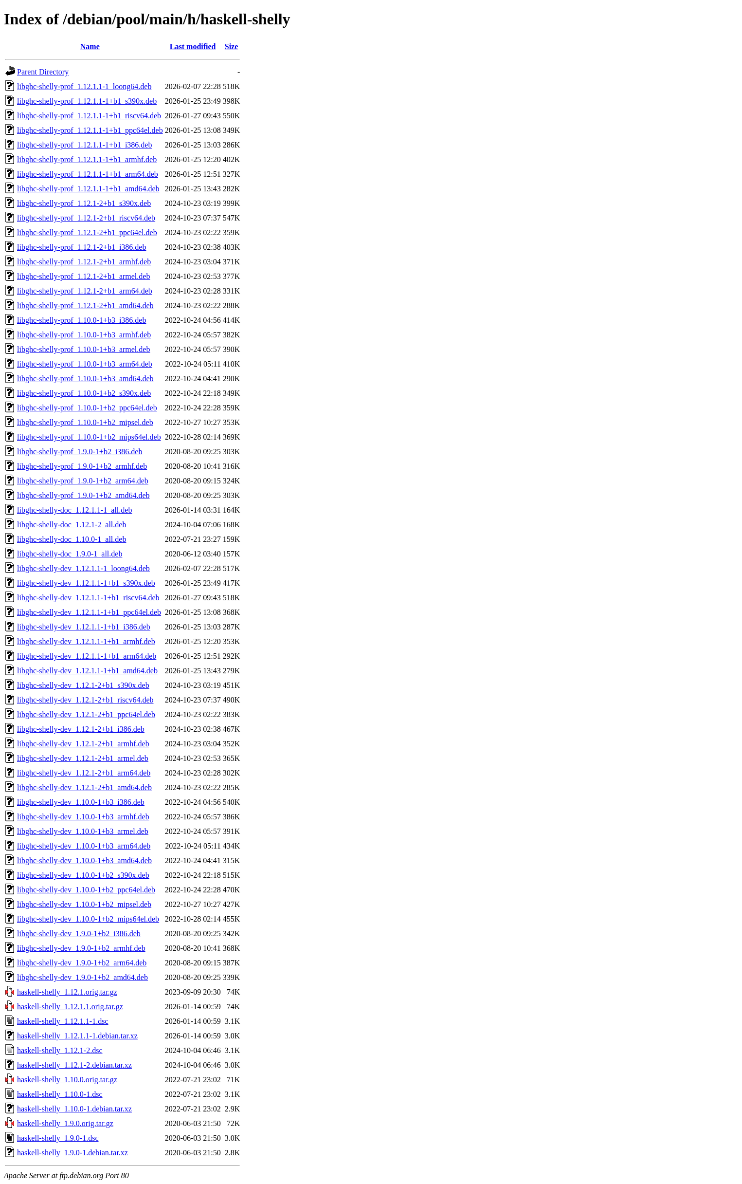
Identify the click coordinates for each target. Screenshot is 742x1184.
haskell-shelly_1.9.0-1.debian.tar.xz (72, 1152)
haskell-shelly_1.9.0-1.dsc (58, 1138)
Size (231, 46)
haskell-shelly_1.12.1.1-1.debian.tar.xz (77, 1036)
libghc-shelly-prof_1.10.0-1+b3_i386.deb (81, 320)
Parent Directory (43, 72)
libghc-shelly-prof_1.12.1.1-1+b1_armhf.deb (87, 159)
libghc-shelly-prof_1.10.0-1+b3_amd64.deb (85, 378)
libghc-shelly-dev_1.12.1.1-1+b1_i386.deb (83, 627)
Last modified (193, 46)
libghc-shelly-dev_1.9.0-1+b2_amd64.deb (82, 977)
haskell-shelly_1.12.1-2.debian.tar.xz (74, 1065)
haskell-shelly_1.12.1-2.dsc (60, 1050)
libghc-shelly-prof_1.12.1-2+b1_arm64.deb (84, 291)
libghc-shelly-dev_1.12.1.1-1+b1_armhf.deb (86, 641)
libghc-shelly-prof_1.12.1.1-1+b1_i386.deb (84, 145)
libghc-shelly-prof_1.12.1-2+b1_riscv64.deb (86, 218)
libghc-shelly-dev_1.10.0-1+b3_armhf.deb (83, 817)
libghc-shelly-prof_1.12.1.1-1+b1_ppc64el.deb (90, 130)
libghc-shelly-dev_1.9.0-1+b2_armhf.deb (81, 948)
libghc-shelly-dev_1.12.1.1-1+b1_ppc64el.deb (89, 612)
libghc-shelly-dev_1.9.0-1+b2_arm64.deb (81, 963)
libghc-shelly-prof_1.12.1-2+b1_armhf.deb (84, 262)
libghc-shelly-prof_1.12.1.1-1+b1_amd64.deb (88, 189)
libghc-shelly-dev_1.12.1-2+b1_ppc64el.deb (86, 714)
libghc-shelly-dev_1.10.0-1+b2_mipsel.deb (84, 904)
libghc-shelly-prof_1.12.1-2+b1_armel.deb (83, 276)
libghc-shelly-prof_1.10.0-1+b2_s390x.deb (84, 393)
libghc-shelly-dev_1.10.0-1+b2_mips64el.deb (88, 919)
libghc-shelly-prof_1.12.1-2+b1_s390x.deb (84, 203)
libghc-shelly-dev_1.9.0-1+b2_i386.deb (79, 933)
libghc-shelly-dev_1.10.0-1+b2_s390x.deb (83, 875)
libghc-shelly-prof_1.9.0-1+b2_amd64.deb (83, 495)
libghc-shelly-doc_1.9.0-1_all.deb (69, 554)
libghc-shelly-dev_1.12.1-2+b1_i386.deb (81, 729)
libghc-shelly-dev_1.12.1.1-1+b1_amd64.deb (87, 670)
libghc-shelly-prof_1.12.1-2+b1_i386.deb (81, 247)
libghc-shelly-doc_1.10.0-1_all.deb (71, 539)
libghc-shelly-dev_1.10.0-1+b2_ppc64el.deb (86, 890)
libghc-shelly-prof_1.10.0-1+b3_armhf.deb (84, 335)
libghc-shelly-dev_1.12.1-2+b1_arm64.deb (83, 773)
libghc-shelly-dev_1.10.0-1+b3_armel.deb (82, 831)
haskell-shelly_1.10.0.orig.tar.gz (67, 1079)
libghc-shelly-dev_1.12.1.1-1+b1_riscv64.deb (88, 597)
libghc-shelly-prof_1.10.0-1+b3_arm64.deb (84, 364)
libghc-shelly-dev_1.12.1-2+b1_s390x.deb (83, 685)
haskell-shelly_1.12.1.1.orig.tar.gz (70, 1006)
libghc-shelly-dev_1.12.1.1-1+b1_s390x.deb (86, 583)
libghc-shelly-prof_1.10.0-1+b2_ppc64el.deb (87, 408)
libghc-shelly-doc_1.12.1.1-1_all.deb (74, 510)
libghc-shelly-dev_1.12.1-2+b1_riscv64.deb (85, 700)
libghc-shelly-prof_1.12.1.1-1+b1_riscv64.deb (89, 115)
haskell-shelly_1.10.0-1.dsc (60, 1094)
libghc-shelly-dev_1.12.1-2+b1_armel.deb (82, 758)
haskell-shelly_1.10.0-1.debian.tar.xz (74, 1109)
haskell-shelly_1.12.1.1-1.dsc (63, 1021)
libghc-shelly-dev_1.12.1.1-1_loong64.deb (83, 568)
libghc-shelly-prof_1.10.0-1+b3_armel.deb (83, 349)
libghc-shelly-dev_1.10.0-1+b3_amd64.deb (84, 860)
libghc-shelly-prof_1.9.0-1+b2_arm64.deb (82, 481)
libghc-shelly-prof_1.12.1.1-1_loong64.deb (84, 86)
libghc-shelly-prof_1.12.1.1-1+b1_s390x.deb (87, 101)
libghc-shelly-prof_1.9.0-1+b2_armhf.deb (82, 466)
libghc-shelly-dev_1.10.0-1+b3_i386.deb (81, 802)
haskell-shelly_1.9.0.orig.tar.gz (65, 1123)
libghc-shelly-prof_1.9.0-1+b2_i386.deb (79, 451)
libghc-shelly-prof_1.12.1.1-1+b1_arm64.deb (87, 174)
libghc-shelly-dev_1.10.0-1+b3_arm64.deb (83, 846)
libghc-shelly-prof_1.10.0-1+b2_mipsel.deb (85, 422)
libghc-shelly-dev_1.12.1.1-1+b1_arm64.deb (86, 656)
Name (90, 46)
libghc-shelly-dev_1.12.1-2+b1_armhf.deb (83, 744)
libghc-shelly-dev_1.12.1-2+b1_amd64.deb (84, 787)
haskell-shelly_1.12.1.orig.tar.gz (67, 992)
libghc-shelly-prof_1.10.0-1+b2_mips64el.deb (89, 437)
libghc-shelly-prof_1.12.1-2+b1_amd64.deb (85, 305)
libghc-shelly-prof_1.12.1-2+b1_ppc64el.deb (87, 232)
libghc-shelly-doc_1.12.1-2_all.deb (71, 524)
